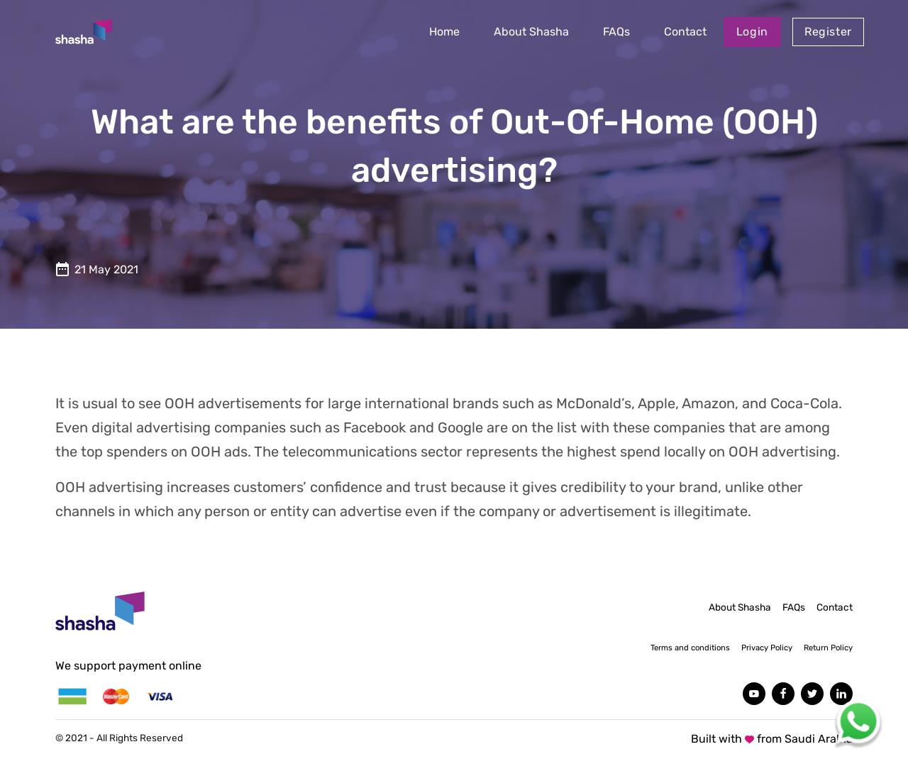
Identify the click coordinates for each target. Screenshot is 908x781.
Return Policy (828, 647)
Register (828, 31)
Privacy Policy (766, 647)
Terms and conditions (690, 647)
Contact (685, 31)
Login (752, 31)
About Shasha (531, 31)
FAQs (616, 31)
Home (444, 31)
